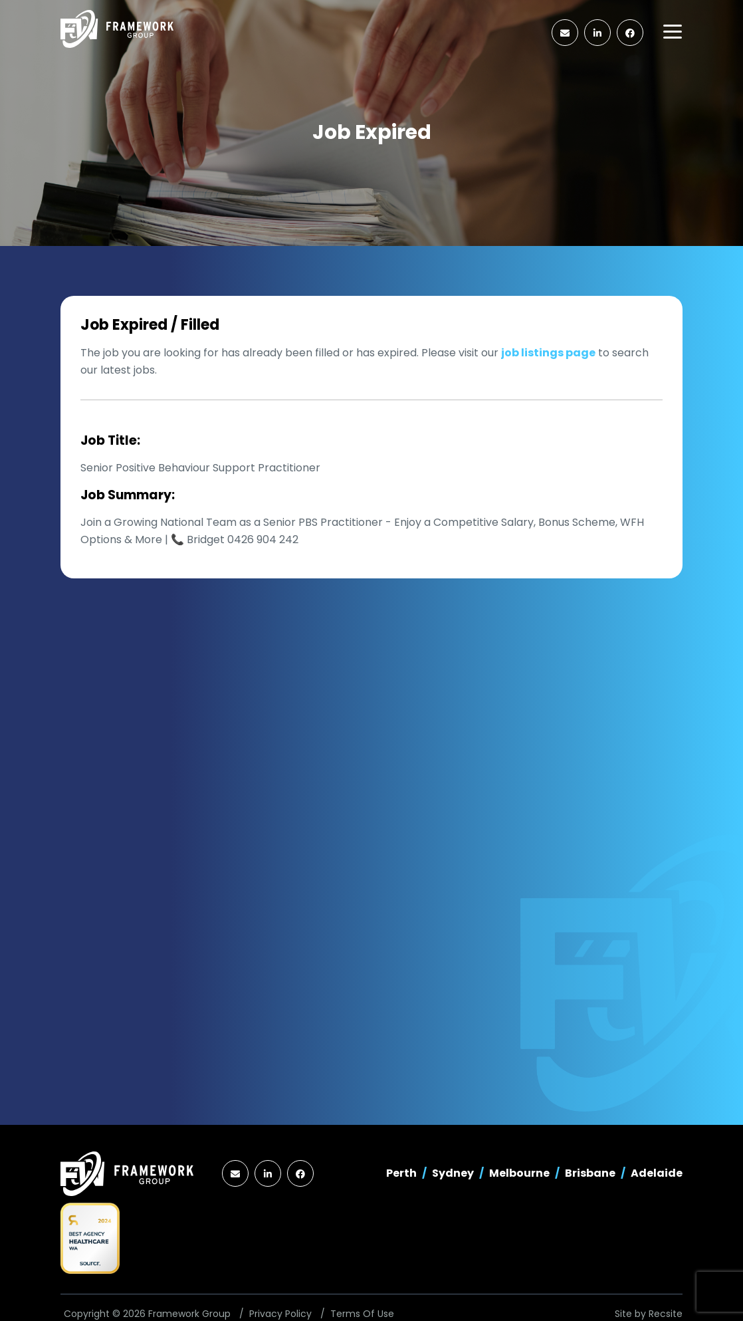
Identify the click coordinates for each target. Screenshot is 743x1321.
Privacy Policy (280, 1313)
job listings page (548, 352)
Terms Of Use (362, 1313)
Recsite (666, 1313)
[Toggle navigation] (673, 31)
